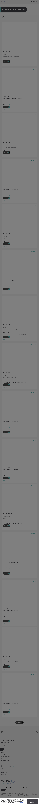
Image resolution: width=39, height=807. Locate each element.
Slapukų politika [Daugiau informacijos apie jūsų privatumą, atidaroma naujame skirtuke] (21, 802)
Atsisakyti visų (32, 802)
